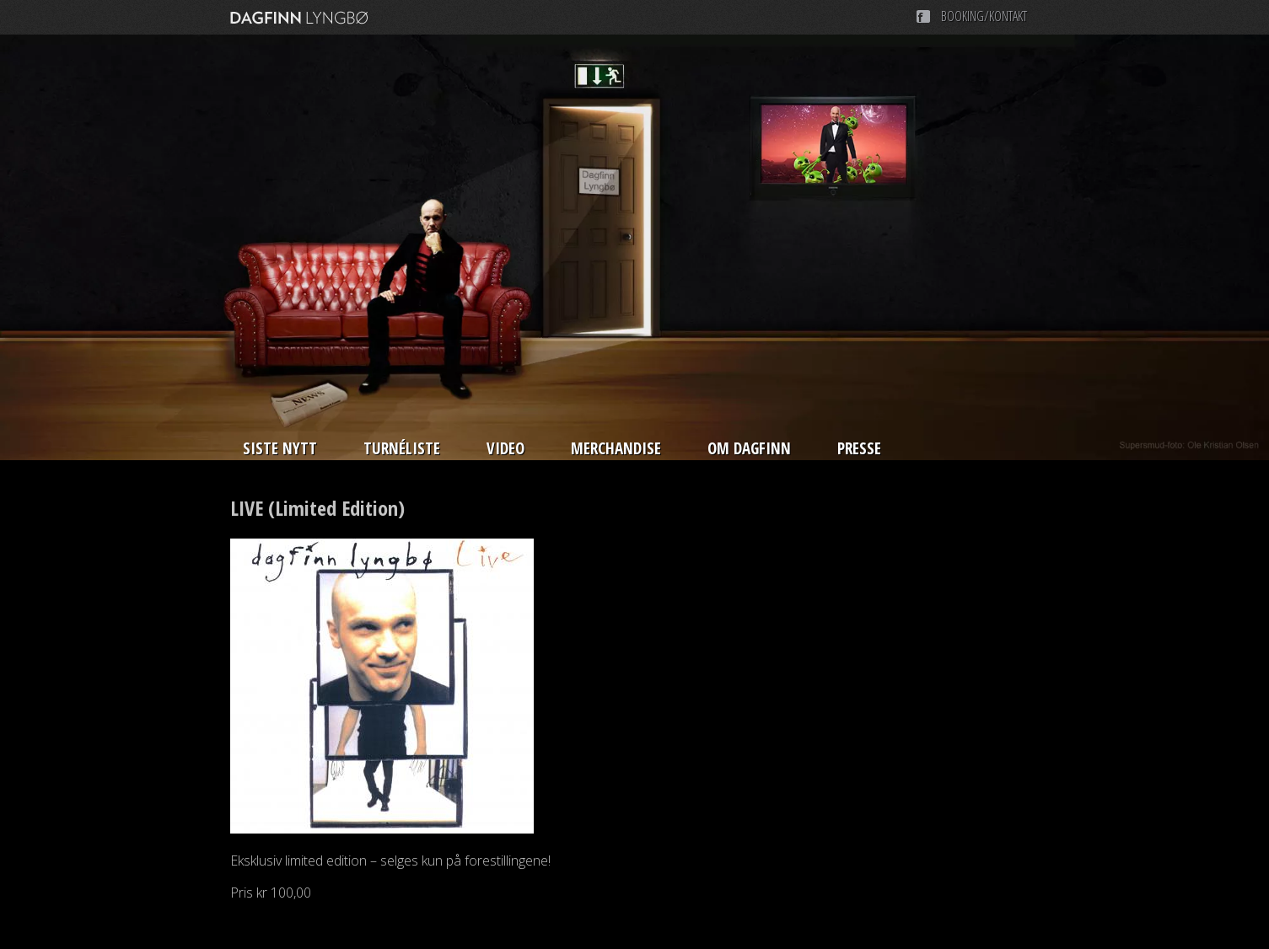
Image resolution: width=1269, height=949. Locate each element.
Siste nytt (280, 448)
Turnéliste (401, 448)
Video (505, 448)
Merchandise (616, 448)
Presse (859, 448)
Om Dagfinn (749, 448)
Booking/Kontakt (984, 16)
